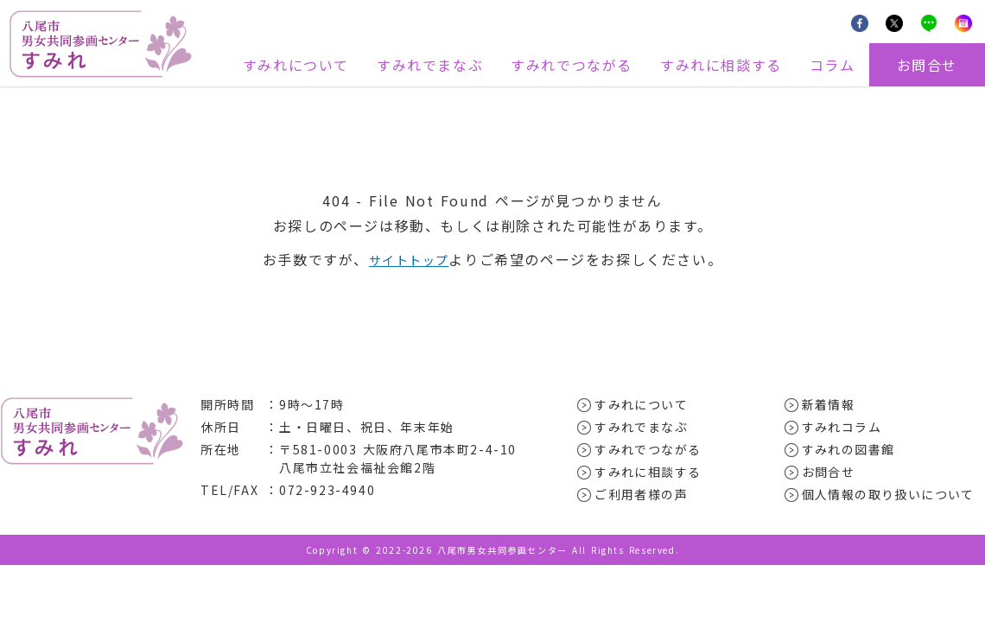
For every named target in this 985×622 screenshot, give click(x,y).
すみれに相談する (721, 64)
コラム (832, 64)
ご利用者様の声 (641, 494)
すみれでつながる (571, 64)
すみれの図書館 (849, 449)
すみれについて (296, 64)
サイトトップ (408, 259)
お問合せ (927, 64)
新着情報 (828, 404)
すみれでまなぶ (430, 64)
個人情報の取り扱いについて (889, 494)
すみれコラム (842, 426)
